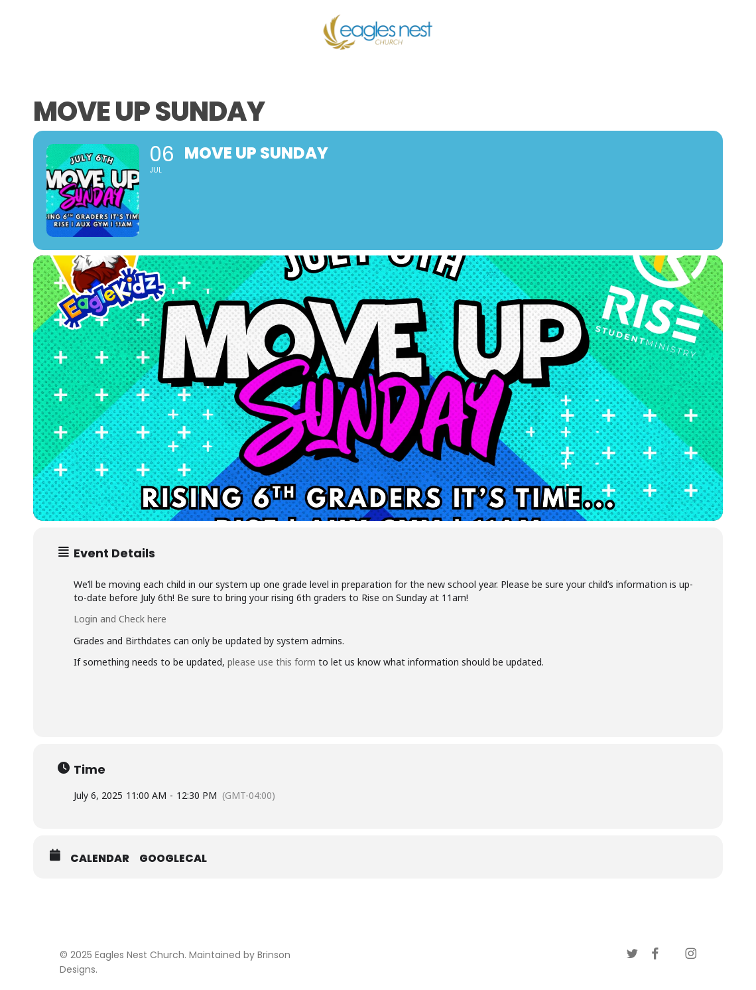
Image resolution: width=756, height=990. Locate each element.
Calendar (99, 858)
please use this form (271, 662)
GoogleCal (173, 858)
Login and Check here (120, 618)
